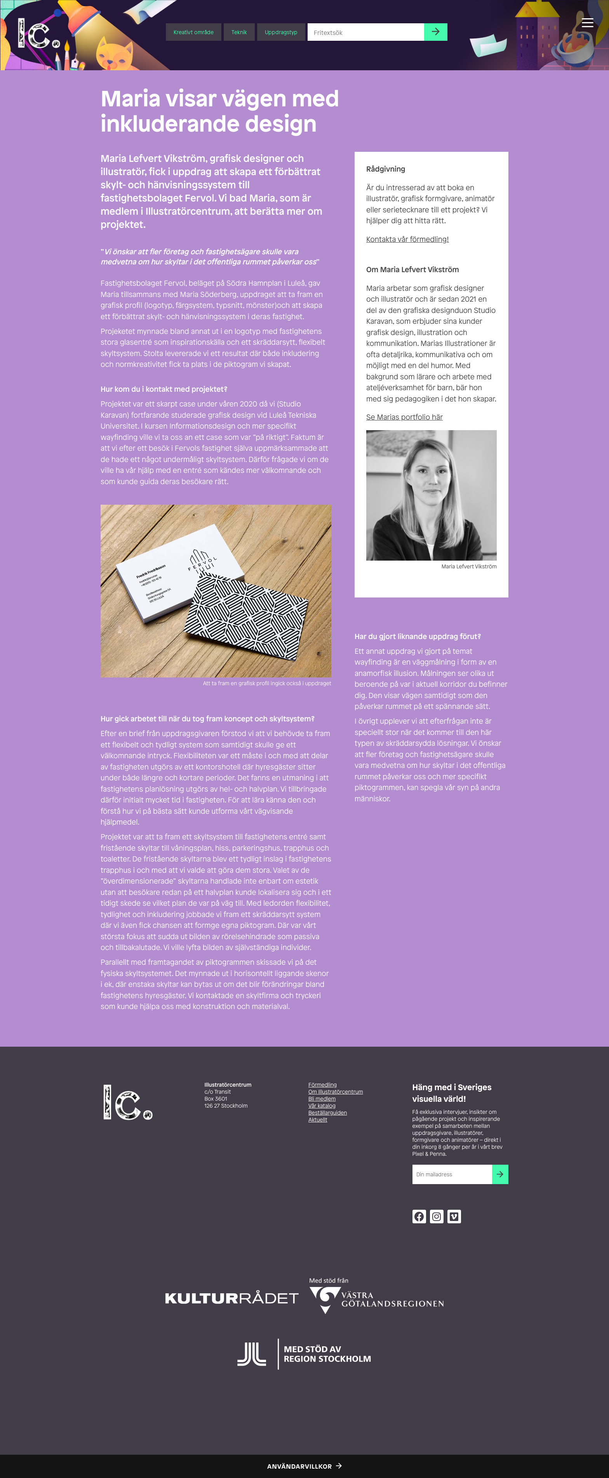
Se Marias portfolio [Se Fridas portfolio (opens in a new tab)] (398, 417)
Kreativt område (194, 32)
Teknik (239, 32)
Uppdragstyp (281, 32)
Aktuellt (317, 1120)
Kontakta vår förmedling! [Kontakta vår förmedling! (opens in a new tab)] (407, 239)
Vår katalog (322, 1106)
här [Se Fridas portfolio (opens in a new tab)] (436, 417)
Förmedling (322, 1085)
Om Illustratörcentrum (335, 1092)
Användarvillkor (299, 1466)
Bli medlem (322, 1099)
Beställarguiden (327, 1113)
